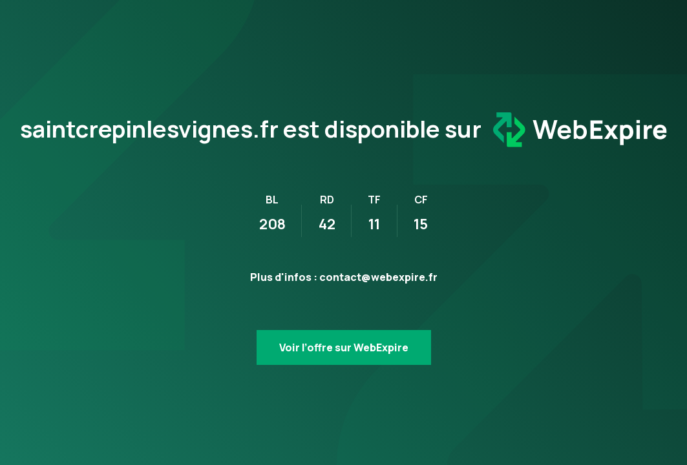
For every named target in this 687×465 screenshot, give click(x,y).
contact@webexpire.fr (378, 277)
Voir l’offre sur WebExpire (343, 347)
